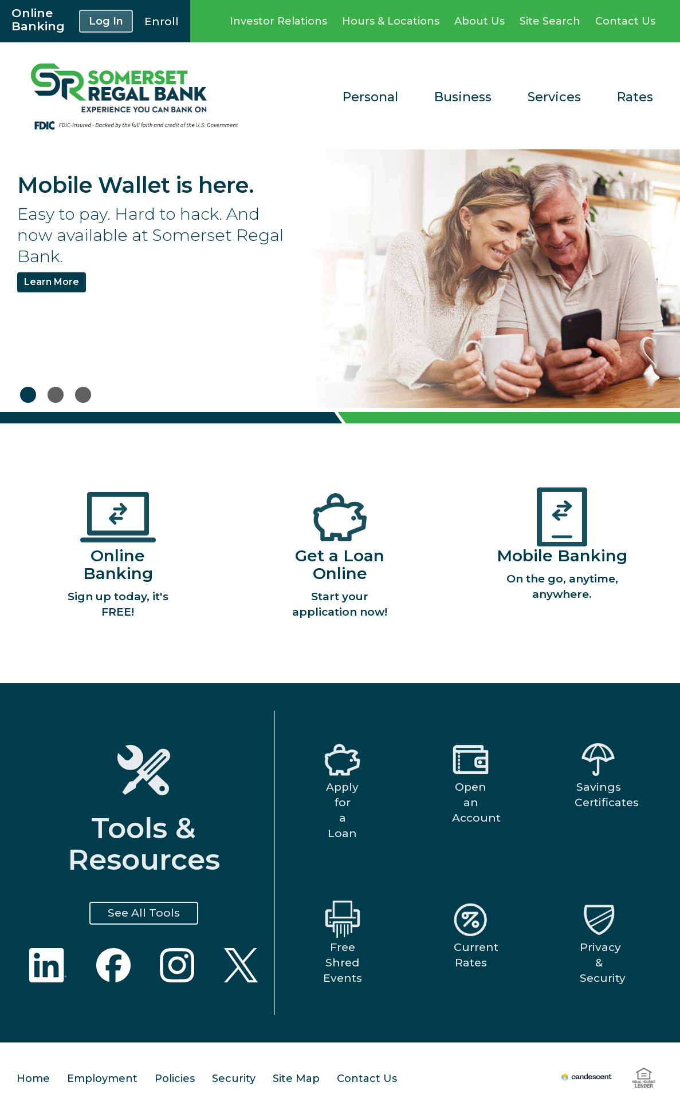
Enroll (161, 21)
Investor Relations (278, 21)
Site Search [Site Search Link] (550, 21)
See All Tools (144, 912)
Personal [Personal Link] (370, 97)
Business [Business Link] (463, 97)
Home (33, 1078)
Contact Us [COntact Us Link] (625, 21)
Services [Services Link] (554, 97)
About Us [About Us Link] (479, 21)
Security (234, 1078)
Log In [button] (106, 21)
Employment (102, 1078)
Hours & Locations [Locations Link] (390, 21)
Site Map (296, 1078)
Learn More (51, 281)
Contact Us (367, 1078)
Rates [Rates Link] (635, 97)
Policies (175, 1078)
